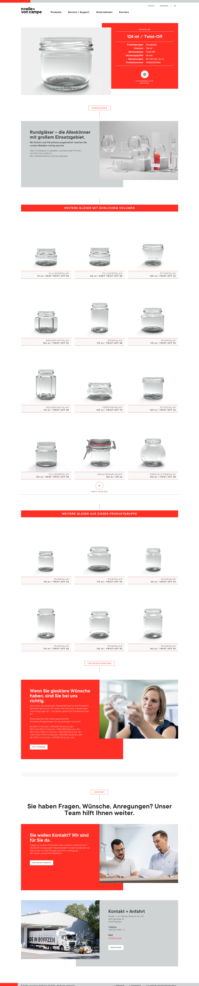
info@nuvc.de (114, 935)
